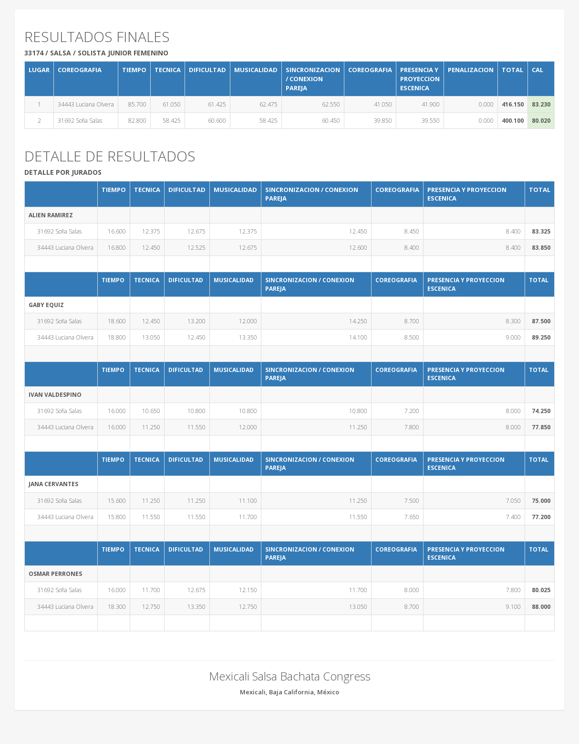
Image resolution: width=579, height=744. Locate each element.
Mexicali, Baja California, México (289, 692)
